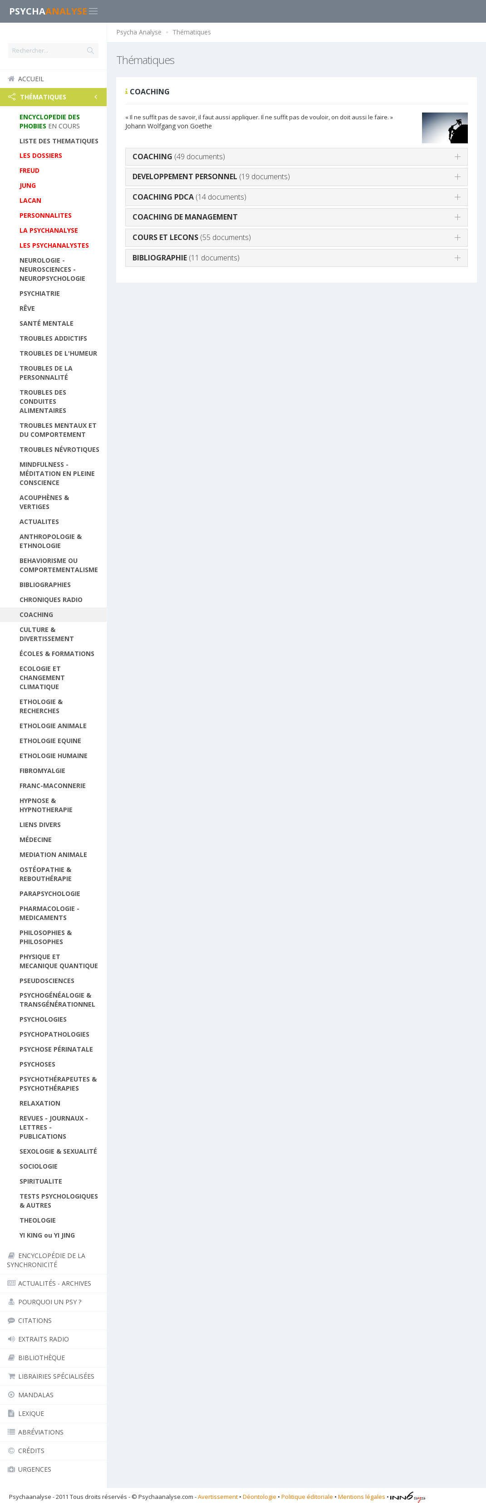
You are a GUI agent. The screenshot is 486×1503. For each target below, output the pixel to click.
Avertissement (218, 1497)
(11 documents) (186, 258)
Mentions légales (361, 1497)
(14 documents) (189, 197)
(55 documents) (192, 237)
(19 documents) (211, 176)
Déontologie (259, 1497)
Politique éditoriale (307, 1497)
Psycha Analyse (139, 32)
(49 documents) (179, 157)
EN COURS (50, 121)
